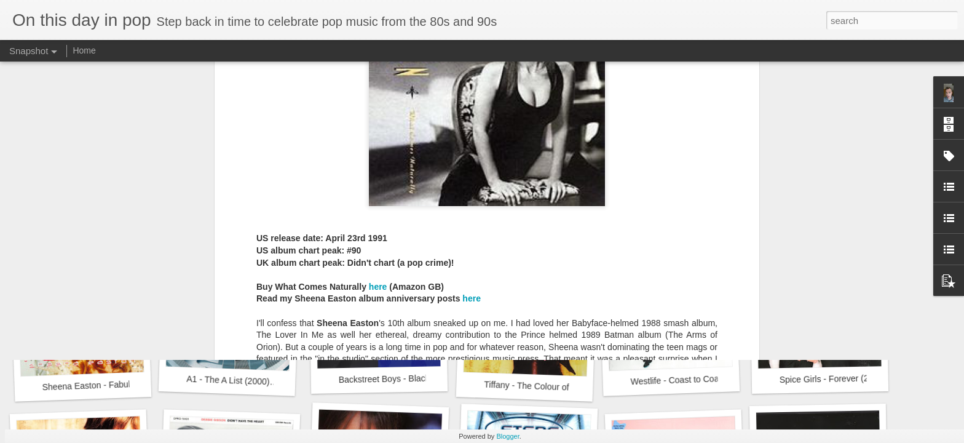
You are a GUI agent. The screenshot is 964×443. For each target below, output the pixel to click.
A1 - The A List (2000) (228, 380)
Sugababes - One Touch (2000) (839, 211)
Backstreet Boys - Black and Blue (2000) (416, 378)
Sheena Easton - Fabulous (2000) (107, 385)
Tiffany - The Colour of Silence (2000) (555, 387)
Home (84, 50)
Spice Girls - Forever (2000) (833, 379)
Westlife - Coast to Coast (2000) (691, 379)
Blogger (507, 436)
